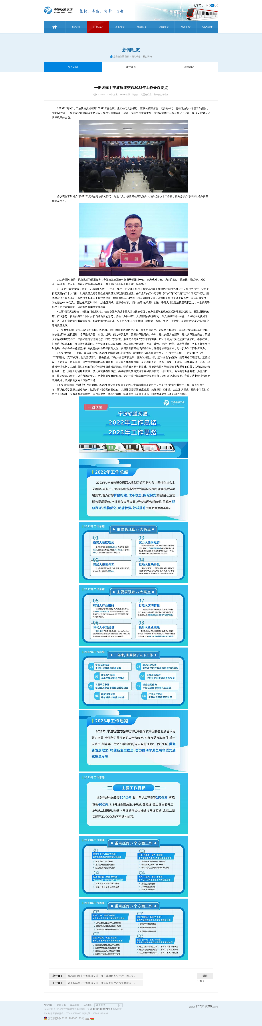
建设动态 (131, 66)
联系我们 (88, 1004)
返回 (205, 975)
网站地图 (48, 1004)
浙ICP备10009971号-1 (101, 1009)
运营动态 (189, 66)
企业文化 (120, 27)
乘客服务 (142, 27)
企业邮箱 (74, 1004)
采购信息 (164, 27)
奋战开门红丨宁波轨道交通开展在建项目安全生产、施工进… (102, 975)
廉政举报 (61, 1004)
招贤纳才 (207, 27)
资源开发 (185, 27)
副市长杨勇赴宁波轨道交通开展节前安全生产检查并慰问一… (102, 982)
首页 (127, 56)
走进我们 (76, 27)
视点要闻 (73, 66)
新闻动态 (98, 27)
